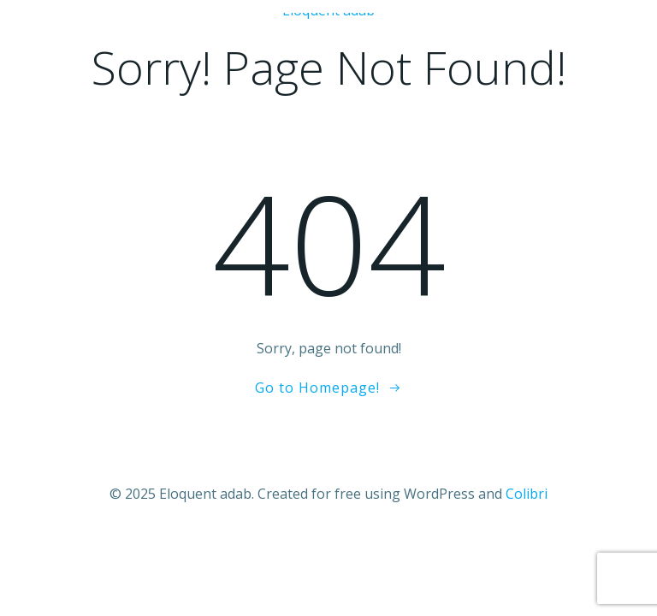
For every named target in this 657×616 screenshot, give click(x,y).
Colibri (527, 493)
